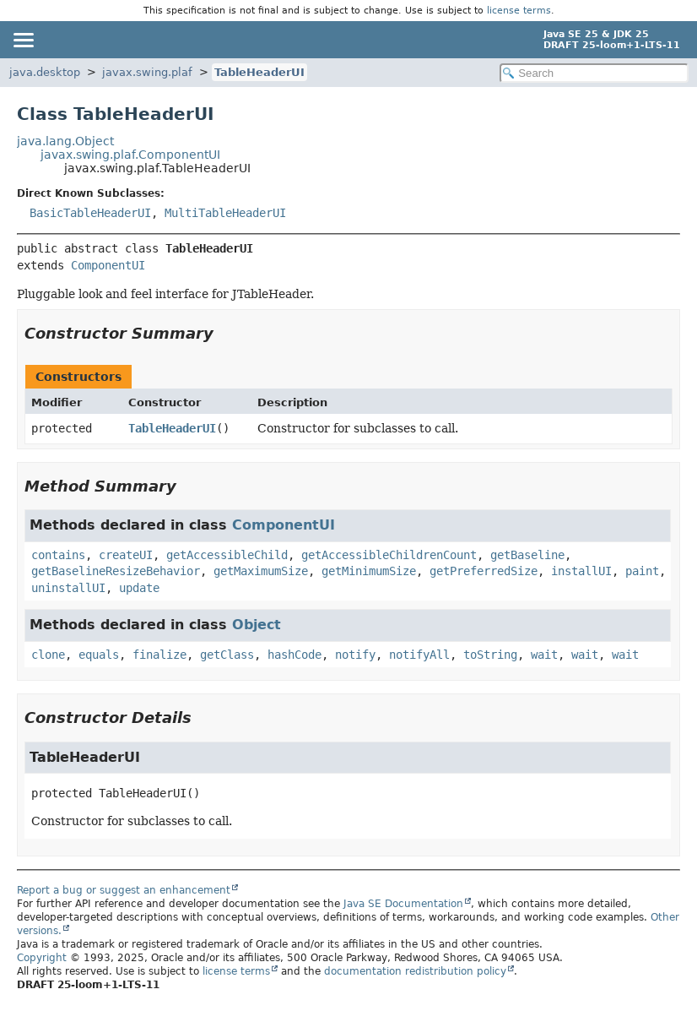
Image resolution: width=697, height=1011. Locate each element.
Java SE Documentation (403, 904)
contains (58, 555)
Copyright (42, 958)
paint (642, 571)
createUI (126, 555)
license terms (519, 10)
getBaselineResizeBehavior (115, 571)
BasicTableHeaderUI (90, 213)
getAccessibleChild (227, 555)
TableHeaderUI (259, 72)
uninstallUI (68, 588)
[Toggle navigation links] (22, 40)
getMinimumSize (368, 571)
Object (256, 625)
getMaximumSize (260, 571)
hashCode (294, 654)
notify (355, 654)
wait (544, 654)
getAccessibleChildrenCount (389, 555)
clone (48, 654)
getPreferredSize (484, 571)
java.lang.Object (65, 141)
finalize (159, 654)
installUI (581, 571)
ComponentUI (108, 265)
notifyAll (419, 654)
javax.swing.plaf (147, 72)
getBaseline (527, 555)
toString (490, 654)
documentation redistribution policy (415, 971)
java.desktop (44, 72)
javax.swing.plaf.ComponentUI (130, 154)
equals (98, 654)
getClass (227, 654)
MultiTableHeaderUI (225, 213)
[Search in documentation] (594, 73)
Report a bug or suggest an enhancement (123, 890)
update (139, 588)
